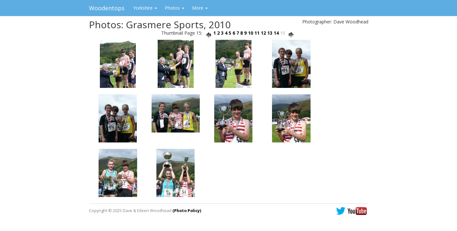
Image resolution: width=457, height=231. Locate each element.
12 (263, 33)
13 (269, 33)
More (200, 8)
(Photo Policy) (186, 210)
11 (256, 33)
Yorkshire (145, 8)
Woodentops (107, 8)
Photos (174, 8)
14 (276, 33)
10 (250, 33)
